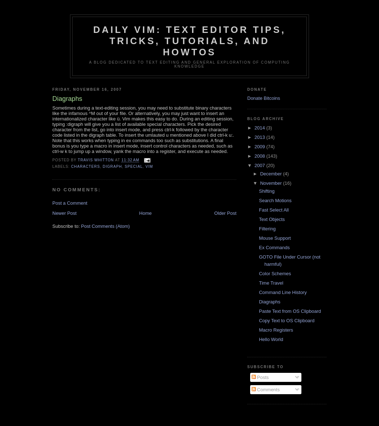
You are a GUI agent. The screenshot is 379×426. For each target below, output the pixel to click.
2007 (260, 165)
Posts (260, 377)
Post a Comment (69, 203)
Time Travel (271, 283)
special (134, 167)
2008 (260, 156)
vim (149, 167)
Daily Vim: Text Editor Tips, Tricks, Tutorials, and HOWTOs (189, 40)
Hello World (271, 339)
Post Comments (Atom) (105, 226)
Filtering (267, 228)
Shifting (266, 191)
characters (85, 167)
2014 (260, 128)
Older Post (225, 213)
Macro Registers (276, 330)
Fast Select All (273, 210)
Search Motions (275, 200)
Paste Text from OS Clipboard (290, 311)
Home (145, 213)
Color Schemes (275, 273)
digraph (112, 167)
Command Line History (282, 292)
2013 (260, 137)
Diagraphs (269, 301)
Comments (266, 389)
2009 (260, 146)
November (271, 183)
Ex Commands (274, 247)
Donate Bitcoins (263, 98)
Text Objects (272, 219)
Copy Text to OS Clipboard (286, 320)
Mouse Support (275, 238)
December (271, 173)
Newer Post (64, 213)
